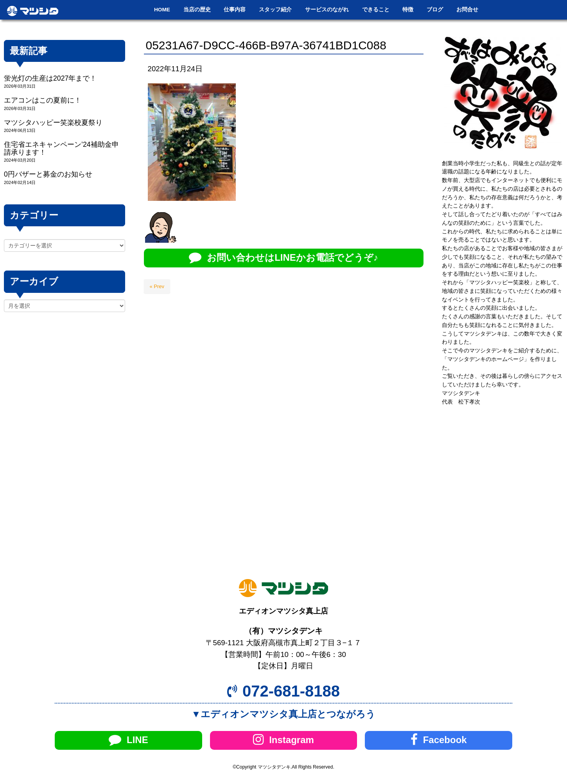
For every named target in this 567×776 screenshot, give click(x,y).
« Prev (157, 286)
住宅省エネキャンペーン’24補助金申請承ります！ (61, 148)
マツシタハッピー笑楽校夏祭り (53, 122)
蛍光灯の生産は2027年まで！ (50, 78)
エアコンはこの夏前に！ (42, 100)
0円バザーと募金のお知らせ (48, 174)
